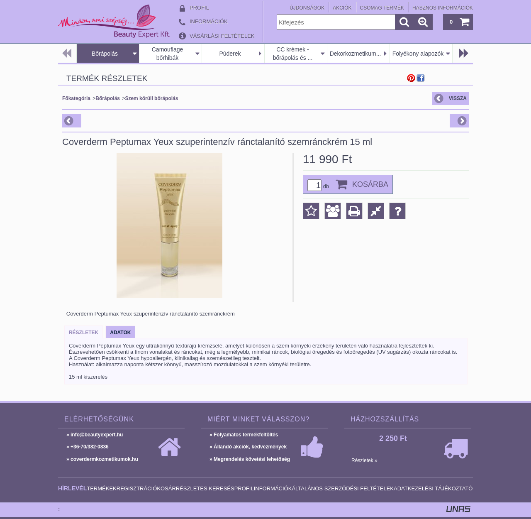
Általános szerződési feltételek (343, 488)
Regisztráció (137, 488)
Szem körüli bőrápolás (151, 98)
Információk (273, 488)
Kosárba (370, 184)
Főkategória (76, 98)
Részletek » (364, 460)
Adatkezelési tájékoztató (433, 488)
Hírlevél (72, 488)
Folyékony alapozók (418, 53)
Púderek (230, 53)
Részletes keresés (205, 488)
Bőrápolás (105, 53)
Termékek (102, 488)
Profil (244, 488)
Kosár (166, 488)
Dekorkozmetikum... (355, 53)
